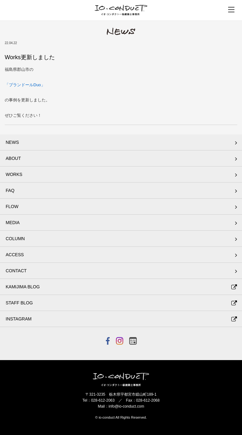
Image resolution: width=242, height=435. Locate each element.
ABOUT (13, 158)
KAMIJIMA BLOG (23, 286)
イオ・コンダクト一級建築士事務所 (121, 10)
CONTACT (16, 270)
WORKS (14, 174)
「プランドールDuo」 (25, 84)
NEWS (12, 142)
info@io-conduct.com (126, 406)
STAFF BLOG (19, 302)
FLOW (12, 206)
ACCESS (15, 254)
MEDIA (13, 222)
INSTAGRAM (19, 318)
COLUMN (15, 238)
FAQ (10, 190)
